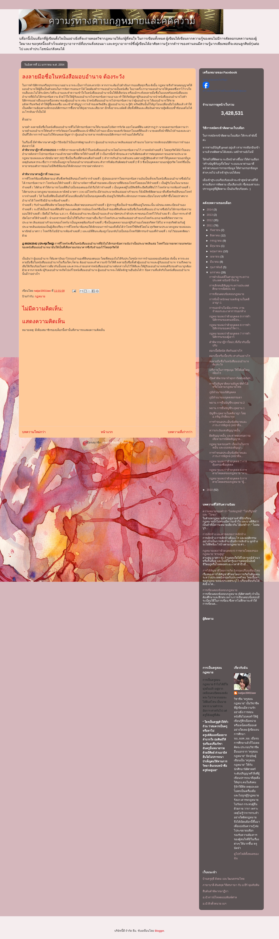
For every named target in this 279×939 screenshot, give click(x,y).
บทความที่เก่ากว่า (180, 432)
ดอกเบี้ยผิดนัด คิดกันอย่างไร (225, 350)
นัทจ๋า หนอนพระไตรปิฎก (215, 80)
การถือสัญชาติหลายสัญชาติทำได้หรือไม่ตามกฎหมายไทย (228, 385)
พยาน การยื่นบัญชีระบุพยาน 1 (227, 408)
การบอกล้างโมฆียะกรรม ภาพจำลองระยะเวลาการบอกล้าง (227, 309)
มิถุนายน (215, 245)
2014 (210, 209)
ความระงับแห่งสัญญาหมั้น (224, 430)
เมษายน (215, 256)
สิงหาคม (215, 235)
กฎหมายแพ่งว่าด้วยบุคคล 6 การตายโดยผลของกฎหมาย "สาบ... (229, 471)
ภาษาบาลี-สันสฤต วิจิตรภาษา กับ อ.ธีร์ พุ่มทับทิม (231, 885)
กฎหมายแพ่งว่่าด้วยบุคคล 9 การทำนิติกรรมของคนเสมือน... (229, 318)
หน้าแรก (107, 432)
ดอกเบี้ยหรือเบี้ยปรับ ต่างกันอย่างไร (229, 355)
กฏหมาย (40, 296)
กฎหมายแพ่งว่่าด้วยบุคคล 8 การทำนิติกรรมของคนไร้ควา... (229, 326)
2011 (210, 225)
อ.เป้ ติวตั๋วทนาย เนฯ (214, 903)
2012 (210, 220)
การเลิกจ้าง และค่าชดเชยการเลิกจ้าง (224, 534)
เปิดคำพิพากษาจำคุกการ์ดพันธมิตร (229, 378)
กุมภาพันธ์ (216, 267)
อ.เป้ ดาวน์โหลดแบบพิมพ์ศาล (220, 897)
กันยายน (215, 230)
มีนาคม (215, 261)
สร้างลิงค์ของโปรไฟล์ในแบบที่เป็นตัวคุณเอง (224, 91)
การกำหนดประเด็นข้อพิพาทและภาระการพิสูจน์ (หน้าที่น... (228, 423)
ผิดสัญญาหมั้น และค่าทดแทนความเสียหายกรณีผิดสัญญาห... (230, 437)
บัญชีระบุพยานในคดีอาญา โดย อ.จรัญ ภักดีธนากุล (227, 415)
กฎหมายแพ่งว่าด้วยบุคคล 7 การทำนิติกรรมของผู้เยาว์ (229, 335)
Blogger (159, 930)
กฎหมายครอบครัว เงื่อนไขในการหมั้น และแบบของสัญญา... (229, 446)
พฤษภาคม (216, 251)
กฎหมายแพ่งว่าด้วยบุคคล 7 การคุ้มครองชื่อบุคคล (228, 463)
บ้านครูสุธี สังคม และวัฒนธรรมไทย (224, 878)
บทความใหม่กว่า (34, 432)
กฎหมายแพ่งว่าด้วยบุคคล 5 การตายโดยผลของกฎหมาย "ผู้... (228, 480)
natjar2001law (247, 692)
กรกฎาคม (216, 240)
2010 (210, 489)
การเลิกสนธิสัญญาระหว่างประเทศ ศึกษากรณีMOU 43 (229, 287)
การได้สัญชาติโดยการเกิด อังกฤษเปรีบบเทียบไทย (231, 570)
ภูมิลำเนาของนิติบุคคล (222, 392)
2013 (210, 214)
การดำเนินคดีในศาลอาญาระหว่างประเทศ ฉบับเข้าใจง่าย (229, 278)
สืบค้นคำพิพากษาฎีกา (215, 891)
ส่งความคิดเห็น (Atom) (115, 442)
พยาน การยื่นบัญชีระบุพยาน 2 (227, 402)
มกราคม (215, 272)
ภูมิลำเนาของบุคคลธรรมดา (225, 397)
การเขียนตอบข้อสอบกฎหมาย (226, 294)
